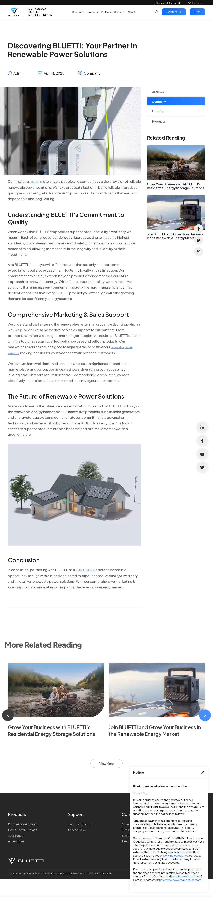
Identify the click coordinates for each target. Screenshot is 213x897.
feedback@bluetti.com (186, 876)
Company (159, 101)
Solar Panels (15, 835)
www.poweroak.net (175, 855)
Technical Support (79, 824)
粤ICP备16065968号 (39, 873)
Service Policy (77, 830)
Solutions (77, 11)
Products (92, 11)
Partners (106, 11)
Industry (158, 111)
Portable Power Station (23, 824)
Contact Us (197, 3)
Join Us (126, 841)
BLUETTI (36, 181)
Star (197, 12)
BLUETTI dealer (85, 570)
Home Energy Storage (22, 830)
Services (119, 11)
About (131, 11)
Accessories (16, 841)
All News (158, 92)
